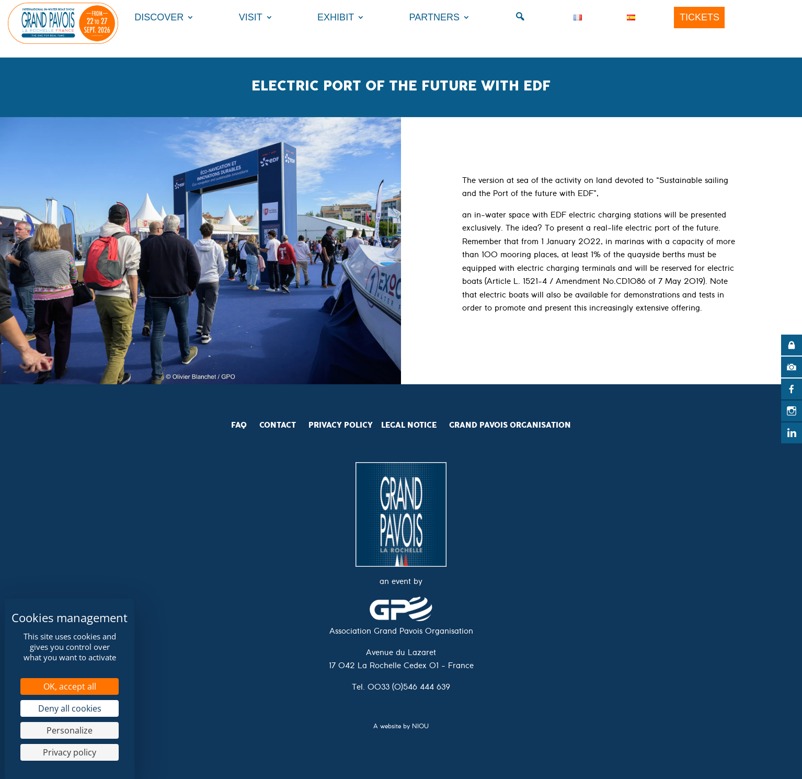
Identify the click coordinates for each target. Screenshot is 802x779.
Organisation (540, 425)
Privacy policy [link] (69, 752)
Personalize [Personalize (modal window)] (70, 730)
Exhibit (335, 17)
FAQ (239, 425)
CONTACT (277, 425)
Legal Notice (409, 425)
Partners (434, 17)
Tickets (699, 17)
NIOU (420, 727)
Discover (159, 17)
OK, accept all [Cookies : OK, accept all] (69, 686)
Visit (250, 17)
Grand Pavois (479, 425)
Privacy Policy (340, 425)
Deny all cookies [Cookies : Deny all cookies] (69, 708)
